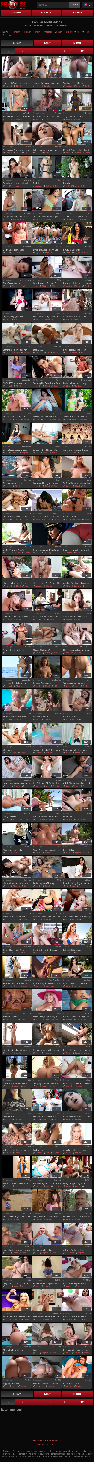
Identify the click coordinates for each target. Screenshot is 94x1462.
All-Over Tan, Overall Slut (14, 416)
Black (87, 86)
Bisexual (77, 986)
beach (59, 31)
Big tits (19, 119)
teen (87, 31)
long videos (77, 13)
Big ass (38, 252)
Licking (27, 552)
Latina (87, 152)
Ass (25, 152)
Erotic (85, 686)
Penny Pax (37, 1350)
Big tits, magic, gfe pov (13, 316)
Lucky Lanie (68, 816)
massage (48, 31)
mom (37, 31)
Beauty (21, 252)
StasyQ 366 (38, 350)
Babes (37, 152)
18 (6, 186)
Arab (67, 186)
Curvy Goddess (9, 816)
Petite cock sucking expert (74, 350)
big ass (69, 31)
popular (17, 43)
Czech (23, 286)
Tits (15, 319)
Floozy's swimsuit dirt (12, 483)
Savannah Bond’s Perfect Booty (46, 750)
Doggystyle (48, 319)
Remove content (42, 1444)
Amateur (69, 86)
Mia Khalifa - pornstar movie (15, 883)
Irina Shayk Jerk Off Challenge (46, 550)
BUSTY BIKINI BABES (72, 250)
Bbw (83, 319)
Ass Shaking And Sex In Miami (16, 150)
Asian (18, 152)
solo (79, 31)
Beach (37, 519)
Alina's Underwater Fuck (13, 1350)
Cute (55, 486)
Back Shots (38, 1150)
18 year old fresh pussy (73, 116)
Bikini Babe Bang (70, 716)
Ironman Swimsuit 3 (42, 683)
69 (67, 452)
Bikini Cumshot (69, 516)
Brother (47, 119)
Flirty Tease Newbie (11, 283)
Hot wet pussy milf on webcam (16, 116)
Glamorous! (8, 750)
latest (47, 43)
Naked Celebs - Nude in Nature (76, 1216)
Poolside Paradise (71, 850)
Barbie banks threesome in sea (16, 1250)
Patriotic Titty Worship (72, 950)
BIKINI (36, 183)
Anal (7, 219)
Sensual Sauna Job (11, 1016)
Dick (25, 953)
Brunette (77, 152)
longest (77, 43)
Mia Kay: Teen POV (71, 1383)
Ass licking (24, 219)
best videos (16, 13)
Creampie (56, 419)
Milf (55, 686)
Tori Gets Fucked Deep (73, 83)
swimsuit (9, 34)
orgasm (27, 31)
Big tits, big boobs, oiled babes (76, 1050)
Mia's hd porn (69, 183)
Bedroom (69, 652)
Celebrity (47, 552)
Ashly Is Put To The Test (73, 1250)
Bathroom (15, 186)
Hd (86, 586)
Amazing (38, 352)
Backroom (45, 1119)
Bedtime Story (9, 1116)
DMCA (53, 1444)
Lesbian (27, 352)
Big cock (8, 86)
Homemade (48, 1053)
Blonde (47, 86)
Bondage (86, 786)
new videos (46, 13)
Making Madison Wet (42, 650)
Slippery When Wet (11, 1383)
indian (17, 31)
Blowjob (77, 386)
